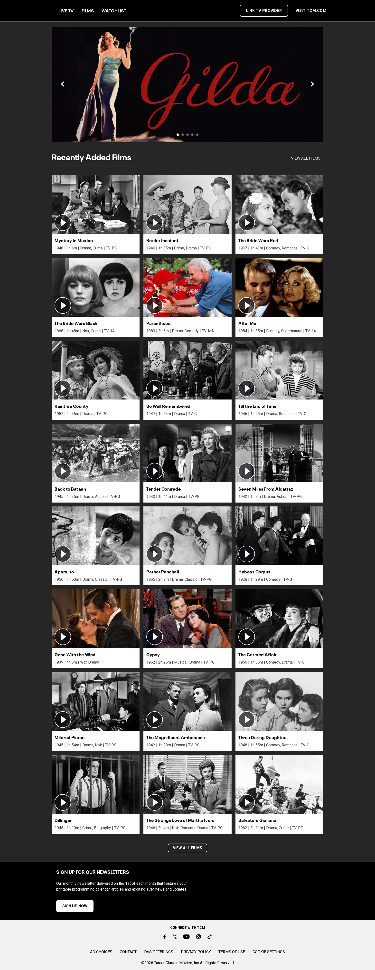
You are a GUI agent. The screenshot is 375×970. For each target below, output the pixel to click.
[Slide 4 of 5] (192, 134)
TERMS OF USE (231, 952)
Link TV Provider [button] (264, 10)
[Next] (312, 84)
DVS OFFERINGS (158, 952)
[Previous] (63, 84)
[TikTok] (209, 937)
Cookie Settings (269, 952)
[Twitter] (174, 937)
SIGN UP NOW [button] (67, 906)
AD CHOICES (101, 952)
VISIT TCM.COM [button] (311, 10)
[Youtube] (186, 937)
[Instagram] (198, 937)
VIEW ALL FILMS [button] (187, 848)
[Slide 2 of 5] (182, 134)
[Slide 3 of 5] (187, 134)
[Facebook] (165, 937)
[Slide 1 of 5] (178, 134)
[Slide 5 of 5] (197, 134)
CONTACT (128, 952)
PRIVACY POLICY (196, 952)
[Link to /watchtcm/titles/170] (187, 84)
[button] (96, 204)
